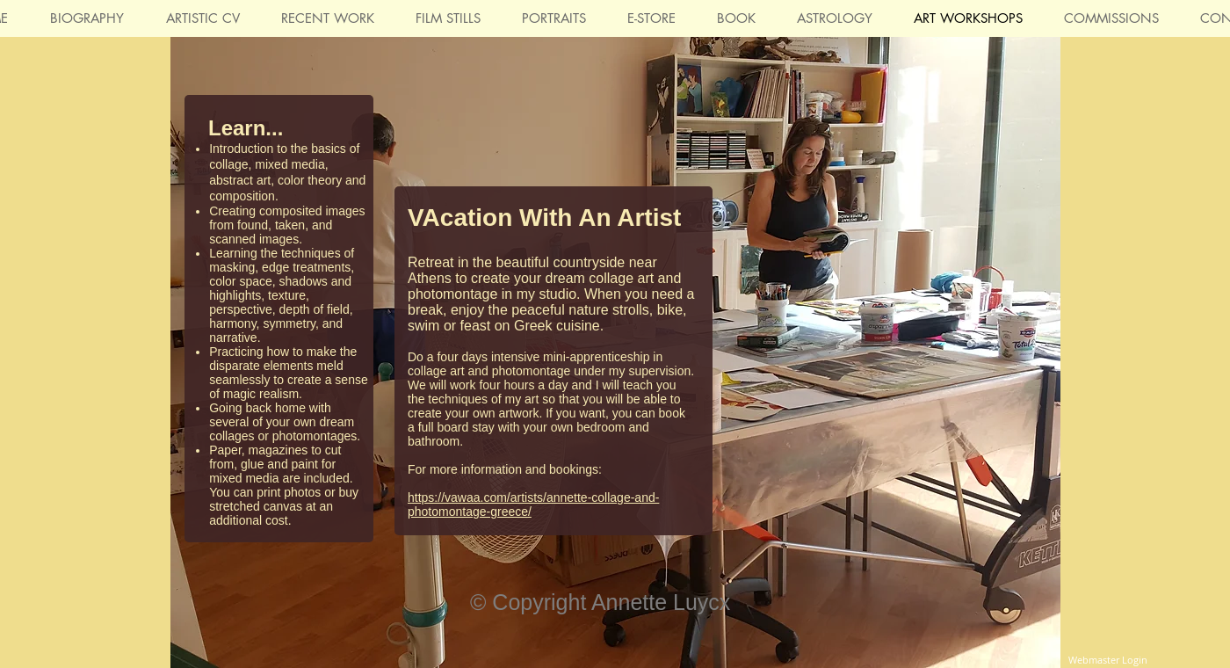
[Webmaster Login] (1108, 660)
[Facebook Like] (1002, 565)
